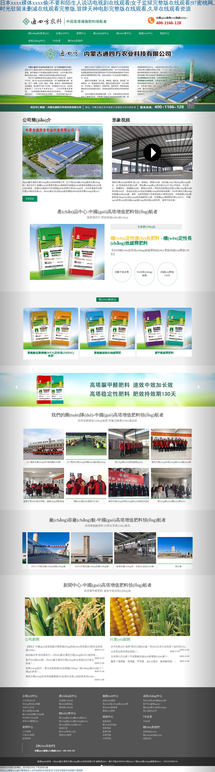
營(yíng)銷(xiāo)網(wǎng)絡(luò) (73, 721)
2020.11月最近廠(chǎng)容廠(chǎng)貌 (49, 566)
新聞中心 (81, 33)
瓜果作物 (107, 735)
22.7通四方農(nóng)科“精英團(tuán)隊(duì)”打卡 (44, 462)
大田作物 (107, 738)
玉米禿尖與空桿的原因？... (125, 651)
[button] (16, 386)
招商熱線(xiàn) (149, 732)
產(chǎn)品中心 (101, 33)
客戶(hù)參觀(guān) (151, 704)
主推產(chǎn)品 (66, 700)
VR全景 (57, 40)
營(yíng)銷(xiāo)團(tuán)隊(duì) (171, 501)
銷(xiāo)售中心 (124, 33)
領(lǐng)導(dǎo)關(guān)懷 (154, 700)
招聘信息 (147, 738)
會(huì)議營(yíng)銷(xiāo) (70, 725)
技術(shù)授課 (109, 700)
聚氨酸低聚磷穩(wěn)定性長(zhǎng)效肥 (50, 354)
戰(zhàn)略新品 (66, 704)
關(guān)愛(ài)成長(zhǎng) (154, 707)
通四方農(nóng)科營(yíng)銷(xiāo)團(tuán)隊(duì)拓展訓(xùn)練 (171, 462)
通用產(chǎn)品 (66, 707)
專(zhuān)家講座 (110, 707)
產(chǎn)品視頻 (110, 725)
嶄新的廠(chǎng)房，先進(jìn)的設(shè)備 (136, 566)
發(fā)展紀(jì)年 (150, 711)
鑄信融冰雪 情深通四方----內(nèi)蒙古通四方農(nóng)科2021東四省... (61, 655)
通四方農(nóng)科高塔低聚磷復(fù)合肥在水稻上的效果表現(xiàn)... (61, 676)
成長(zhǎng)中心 (36, 40)
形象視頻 (107, 721)
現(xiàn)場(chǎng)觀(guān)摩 (115, 704)
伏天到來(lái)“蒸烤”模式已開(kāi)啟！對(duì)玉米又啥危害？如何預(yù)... (149, 646)
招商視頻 (107, 728)
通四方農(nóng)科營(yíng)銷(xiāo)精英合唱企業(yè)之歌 (128, 501)
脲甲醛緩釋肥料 (164, 352)
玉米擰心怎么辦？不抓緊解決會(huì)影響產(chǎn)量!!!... (140, 656)
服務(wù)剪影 (109, 711)
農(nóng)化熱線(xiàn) (152, 735)
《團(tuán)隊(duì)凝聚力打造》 (86, 501)
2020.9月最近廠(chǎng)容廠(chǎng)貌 (92, 566)
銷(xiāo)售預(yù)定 (67, 731)
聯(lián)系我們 (75, 40)
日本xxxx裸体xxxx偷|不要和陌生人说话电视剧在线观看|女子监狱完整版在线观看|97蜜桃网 (41, 770)
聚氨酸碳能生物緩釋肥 (107, 352)
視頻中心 (164, 33)
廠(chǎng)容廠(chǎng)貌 (33, 714)
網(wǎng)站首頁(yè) (38, 33)
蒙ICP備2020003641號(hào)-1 (122, 761)
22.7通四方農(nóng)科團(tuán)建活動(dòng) (86, 462)
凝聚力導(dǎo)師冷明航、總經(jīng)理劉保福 (43, 501)
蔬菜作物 (107, 731)
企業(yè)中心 (62, 33)
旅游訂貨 (63, 728)
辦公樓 (179, 566)
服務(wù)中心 (146, 33)
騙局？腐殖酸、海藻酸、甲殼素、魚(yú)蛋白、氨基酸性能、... (143, 661)
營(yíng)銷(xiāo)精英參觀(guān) (129, 462)
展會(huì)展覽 (65, 735)
